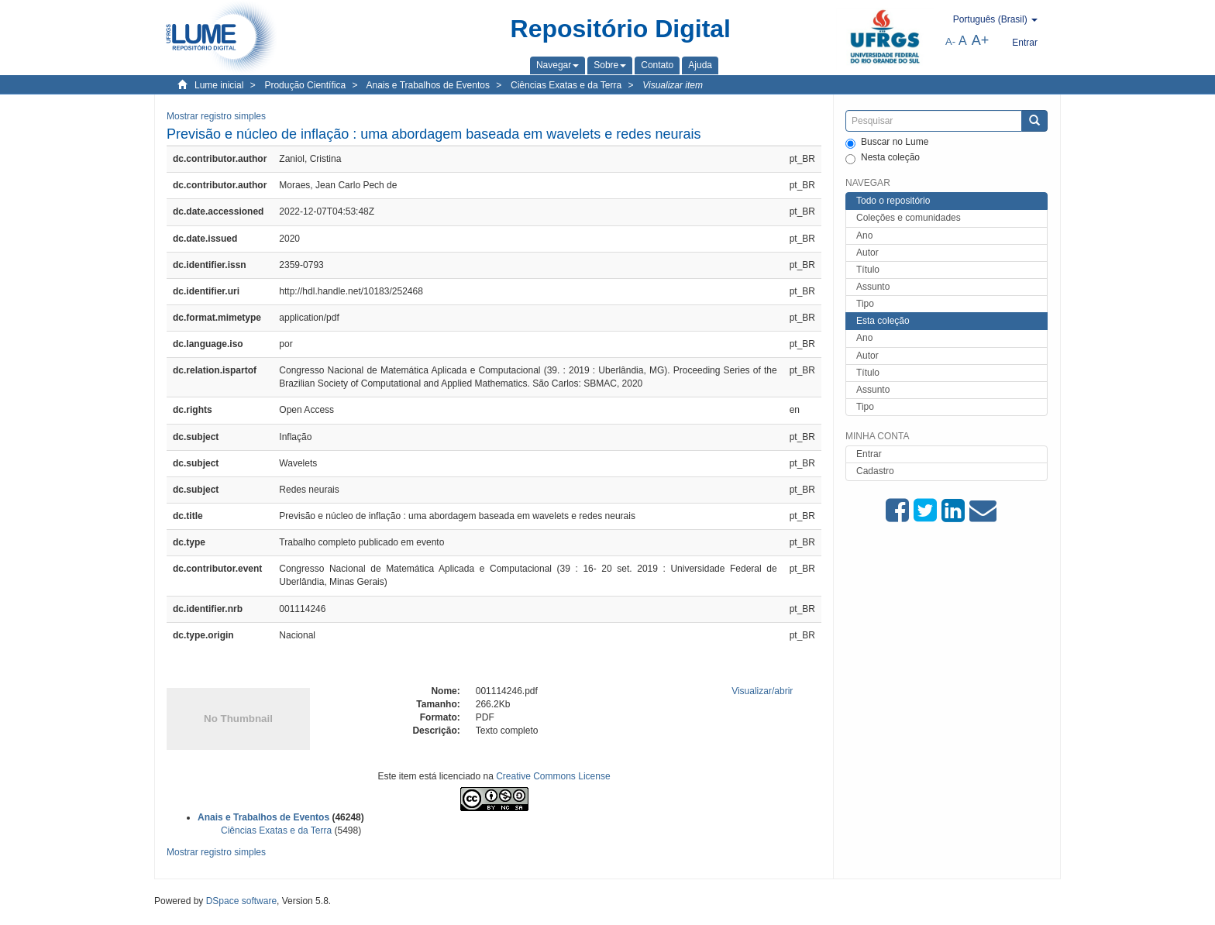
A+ (981, 40)
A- (950, 41)
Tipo (865, 303)
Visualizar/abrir (762, 691)
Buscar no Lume (886, 142)
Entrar (869, 454)
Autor (867, 252)
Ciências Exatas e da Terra (566, 85)
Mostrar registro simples (216, 116)
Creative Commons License (553, 776)
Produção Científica (305, 85)
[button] (557, 65)
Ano (864, 235)
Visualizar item (672, 85)
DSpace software (241, 901)
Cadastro (875, 471)
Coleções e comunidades (908, 217)
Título (867, 269)
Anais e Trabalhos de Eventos (428, 85)
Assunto (873, 286)
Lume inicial (218, 85)
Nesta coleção (882, 158)
